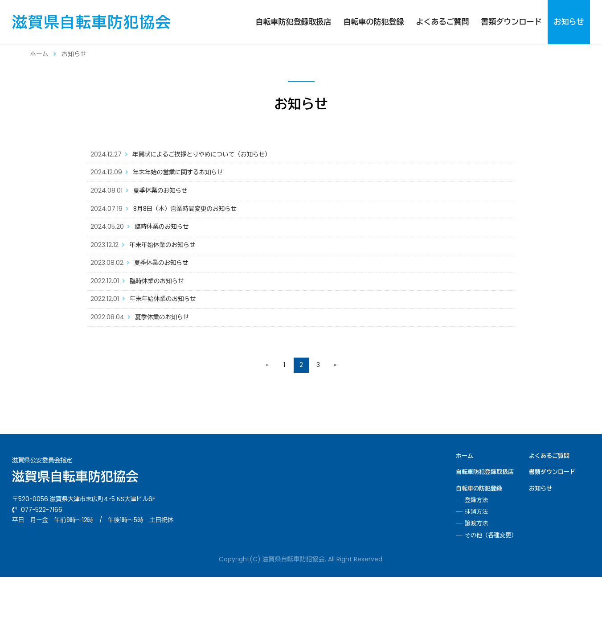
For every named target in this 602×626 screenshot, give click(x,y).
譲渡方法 (476, 573)
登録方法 (476, 549)
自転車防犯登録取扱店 (293, 21)
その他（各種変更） (491, 584)
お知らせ (568, 21)
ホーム (39, 54)
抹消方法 (476, 561)
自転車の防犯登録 (373, 21)
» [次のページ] (335, 414)
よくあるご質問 (442, 21)
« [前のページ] (267, 414)
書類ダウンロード (511, 21)
